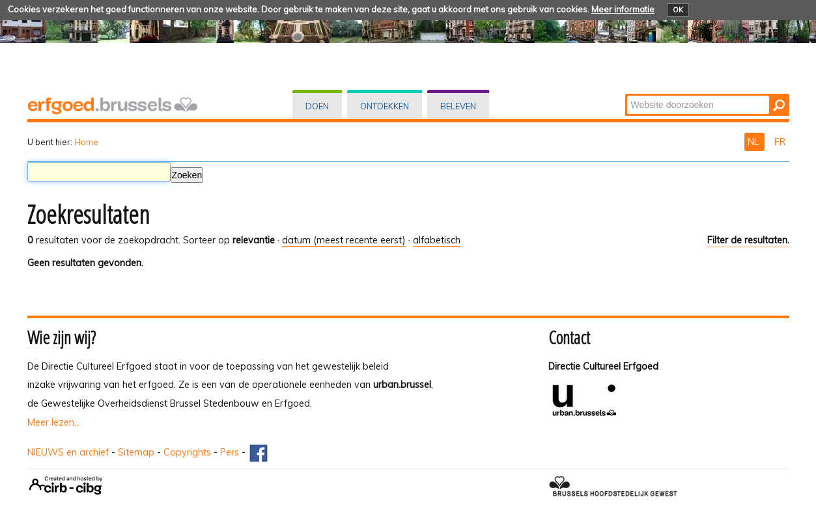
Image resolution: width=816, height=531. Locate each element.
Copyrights (187, 452)
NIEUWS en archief (68, 452)
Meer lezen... (53, 422)
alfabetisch (436, 240)
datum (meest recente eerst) (344, 240)
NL (754, 142)
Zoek (625, 94)
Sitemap (136, 452)
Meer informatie (622, 9)
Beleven (458, 106)
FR (779, 142)
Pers (229, 452)
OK (678, 9)
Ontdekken (384, 106)
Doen (317, 106)
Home (86, 142)
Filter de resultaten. (748, 240)
